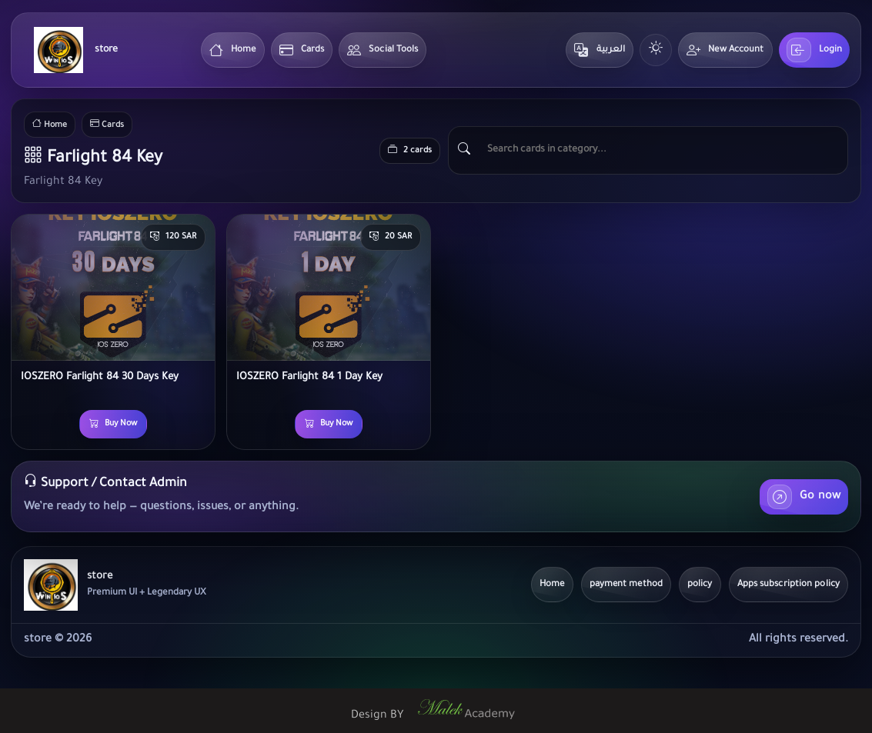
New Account (725, 50)
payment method (626, 585)
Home (232, 50)
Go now (803, 497)
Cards (302, 50)
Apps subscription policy (788, 585)
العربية (599, 50)
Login (815, 50)
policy (700, 585)
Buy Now (113, 424)
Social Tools (382, 50)
